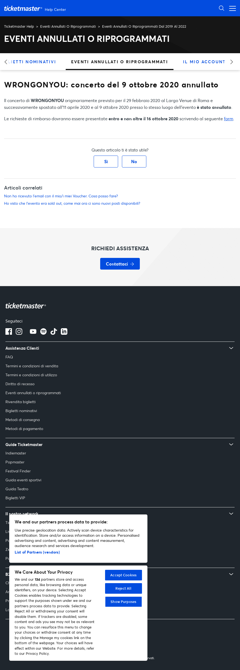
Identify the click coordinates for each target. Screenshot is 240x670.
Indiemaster (15, 453)
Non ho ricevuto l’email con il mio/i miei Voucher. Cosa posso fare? (61, 195)
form (228, 118)
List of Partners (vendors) (37, 552)
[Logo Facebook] (8, 333)
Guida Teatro (16, 488)
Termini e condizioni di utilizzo (31, 374)
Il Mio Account (204, 61)
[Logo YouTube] (33, 333)
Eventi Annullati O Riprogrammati (68, 26)
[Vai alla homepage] (35, 8)
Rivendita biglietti (20, 401)
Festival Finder (18, 470)
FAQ (9, 356)
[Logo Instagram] (19, 333)
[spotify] (43, 333)
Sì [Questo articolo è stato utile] (106, 161)
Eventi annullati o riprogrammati (33, 392)
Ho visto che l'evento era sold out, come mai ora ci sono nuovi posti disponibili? (72, 203)
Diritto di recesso (19, 383)
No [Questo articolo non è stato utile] (134, 161)
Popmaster (14, 461)
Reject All (123, 588)
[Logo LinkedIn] (64, 333)
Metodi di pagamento (24, 428)
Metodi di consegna (22, 419)
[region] (78, 587)
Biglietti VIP (15, 497)
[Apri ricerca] (221, 8)
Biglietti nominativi (21, 410)
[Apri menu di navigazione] (231, 8)
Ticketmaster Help (19, 26)
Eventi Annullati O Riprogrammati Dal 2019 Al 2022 (144, 26)
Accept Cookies (123, 575)
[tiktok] (53, 333)
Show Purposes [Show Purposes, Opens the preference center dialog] (123, 601)
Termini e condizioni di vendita (31, 365)
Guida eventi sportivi (23, 479)
